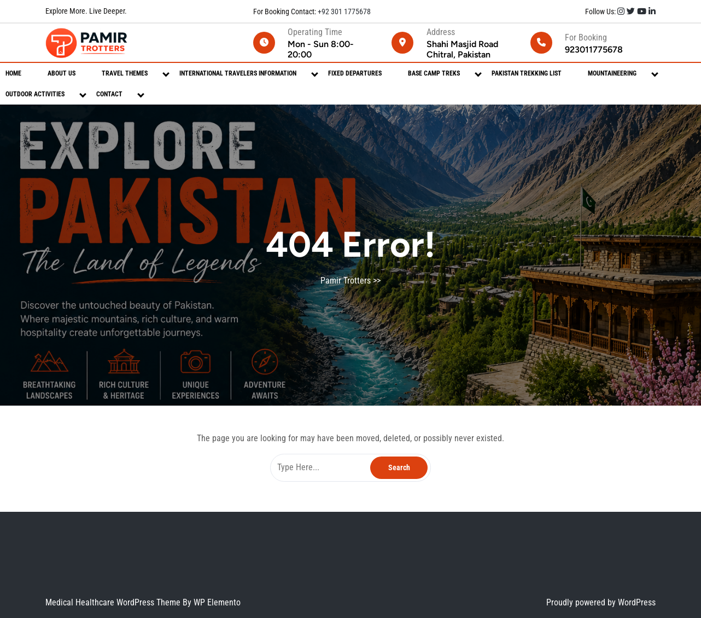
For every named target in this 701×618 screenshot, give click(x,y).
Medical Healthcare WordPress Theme (114, 602)
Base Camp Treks (434, 73)
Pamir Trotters (345, 280)
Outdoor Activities (35, 94)
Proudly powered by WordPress (601, 602)
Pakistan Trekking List (527, 73)
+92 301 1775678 (343, 11)
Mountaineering (612, 73)
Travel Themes (125, 73)
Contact (109, 94)
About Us (61, 73)
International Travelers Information (237, 73)
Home (13, 73)
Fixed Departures (355, 73)
